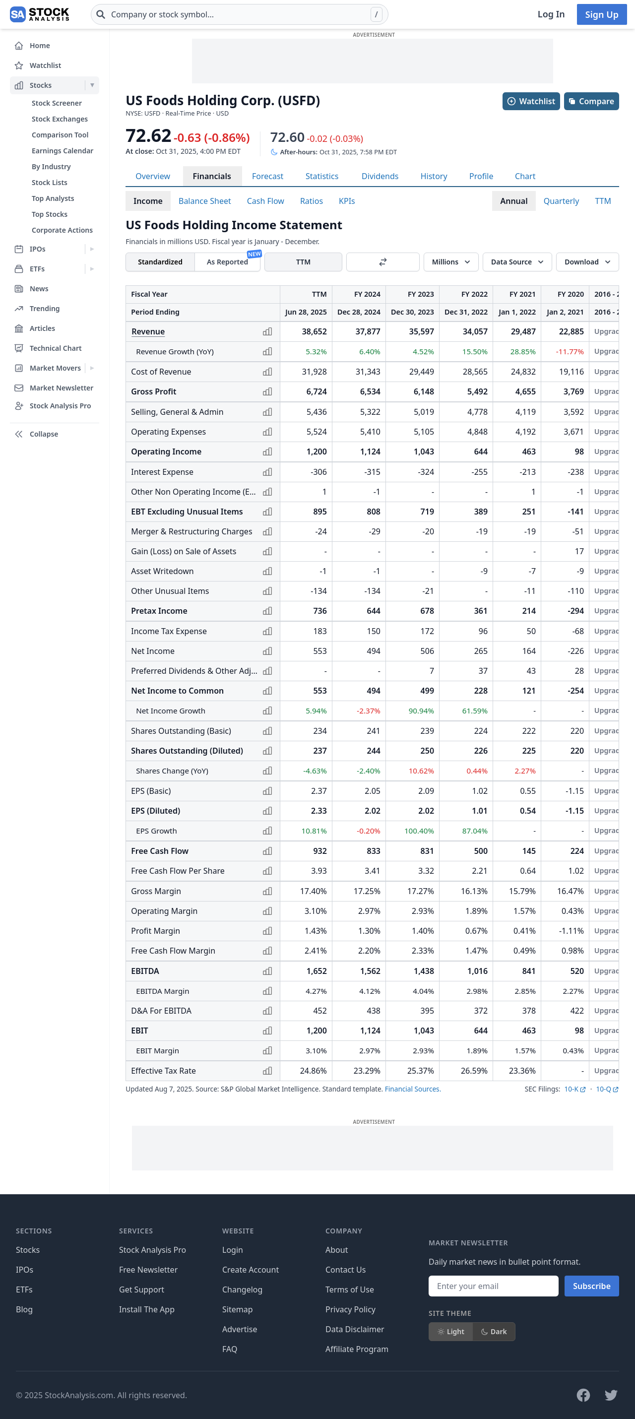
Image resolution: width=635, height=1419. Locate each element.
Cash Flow (265, 200)
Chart (525, 176)
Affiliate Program (356, 1349)
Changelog (242, 1289)
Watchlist (531, 101)
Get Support (141, 1289)
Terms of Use (349, 1289)
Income (148, 200)
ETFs (24, 1289)
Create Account (250, 1269)
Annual (513, 200)
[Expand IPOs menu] (92, 249)
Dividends (380, 176)
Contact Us (345, 1269)
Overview (152, 176)
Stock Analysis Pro (152, 1249)
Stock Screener (57, 103)
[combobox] (239, 14)
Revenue (148, 331)
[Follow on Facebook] (583, 1395)
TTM (603, 200)
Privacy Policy (350, 1309)
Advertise (239, 1329)
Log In (551, 14)
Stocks (28, 1249)
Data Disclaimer (354, 1329)
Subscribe (592, 1286)
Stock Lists (49, 182)
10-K (575, 1089)
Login (232, 1249)
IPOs (24, 1269)
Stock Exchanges (60, 119)
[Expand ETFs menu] (92, 269)
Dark (494, 1331)
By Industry (51, 166)
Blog (24, 1309)
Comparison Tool (60, 134)
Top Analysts (53, 198)
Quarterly (561, 200)
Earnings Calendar (62, 150)
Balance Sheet (205, 200)
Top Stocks (49, 214)
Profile (481, 176)
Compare (591, 101)
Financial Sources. (413, 1089)
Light (450, 1331)
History (434, 176)
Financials (212, 176)
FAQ (229, 1349)
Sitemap (237, 1309)
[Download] (587, 262)
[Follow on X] (611, 1395)
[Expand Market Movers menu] (92, 368)
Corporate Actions (62, 230)
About (336, 1249)
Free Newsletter (148, 1269)
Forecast (267, 176)
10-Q (607, 1089)
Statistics (322, 176)
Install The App (147, 1309)
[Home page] (39, 14)
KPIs (347, 200)
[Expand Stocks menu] (92, 85)
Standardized (160, 261)
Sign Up (602, 14)
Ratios (311, 200)
